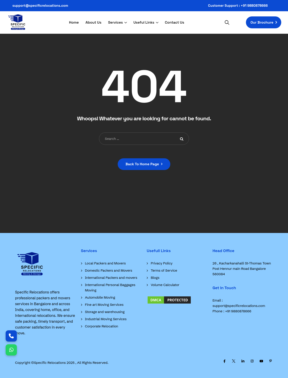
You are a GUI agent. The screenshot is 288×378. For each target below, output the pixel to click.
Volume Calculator (165, 285)
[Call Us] (11, 336)
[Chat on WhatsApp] (11, 350)
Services (115, 22)
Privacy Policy (162, 263)
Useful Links (143, 22)
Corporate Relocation (101, 326)
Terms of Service (164, 270)
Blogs (155, 277)
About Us (93, 22)
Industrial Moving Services (106, 319)
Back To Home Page (142, 164)
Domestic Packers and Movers (108, 270)
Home (74, 22)
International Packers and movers (111, 277)
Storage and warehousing (105, 312)
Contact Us (174, 22)
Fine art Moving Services (104, 304)
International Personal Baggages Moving (110, 287)
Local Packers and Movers (105, 263)
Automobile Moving (100, 297)
